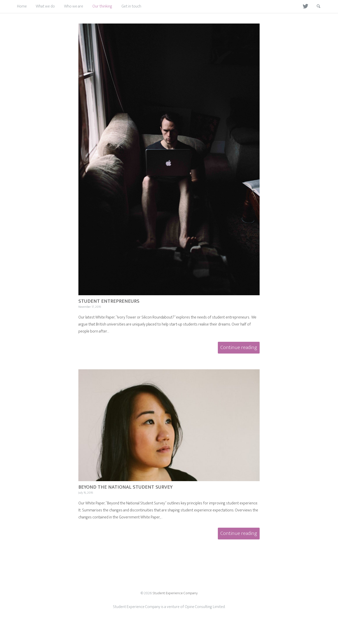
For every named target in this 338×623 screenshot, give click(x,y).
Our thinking (102, 6)
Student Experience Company (175, 593)
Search (315, 6)
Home (22, 6)
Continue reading (240, 348)
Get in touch (131, 6)
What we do (45, 6)
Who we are (73, 6)
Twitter (303, 6)
